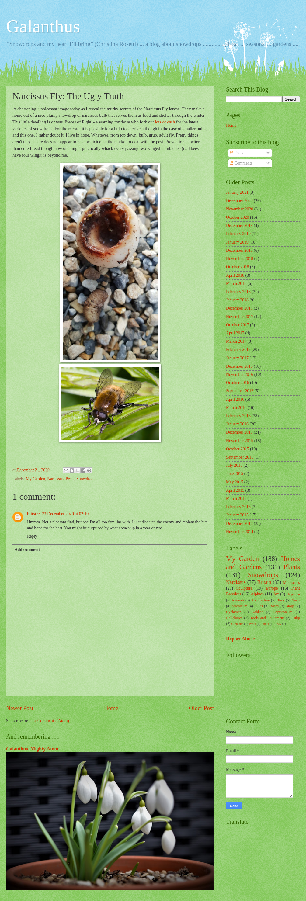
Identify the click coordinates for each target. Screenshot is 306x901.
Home (111, 708)
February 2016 (238, 416)
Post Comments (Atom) (49, 721)
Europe (272, 588)
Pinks (265, 624)
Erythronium (283, 612)
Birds (280, 600)
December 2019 (239, 225)
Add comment (27, 549)
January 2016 (237, 424)
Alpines (257, 594)
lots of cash (165, 122)
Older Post (201, 708)
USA (277, 624)
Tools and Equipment (267, 618)
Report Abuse (240, 638)
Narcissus (55, 478)
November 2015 (239, 440)
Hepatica (293, 594)
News (295, 600)
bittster (33, 513)
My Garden (35, 478)
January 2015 (237, 515)
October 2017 (237, 325)
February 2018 (238, 291)
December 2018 (239, 250)
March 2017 (236, 341)
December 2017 (239, 308)
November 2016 (239, 374)
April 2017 (235, 333)
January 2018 (237, 300)
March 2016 (236, 407)
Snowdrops (85, 478)
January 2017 (237, 358)
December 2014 (239, 523)
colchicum (239, 606)
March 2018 (236, 283)
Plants (291, 567)
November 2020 (239, 209)
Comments (241, 163)
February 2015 (238, 506)
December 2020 (239, 201)
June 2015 (234, 473)
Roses (274, 606)
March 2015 (236, 498)
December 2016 (239, 366)
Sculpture (244, 588)
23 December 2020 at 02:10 (65, 513)
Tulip (296, 618)
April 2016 (235, 399)
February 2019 (238, 233)
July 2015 (234, 465)
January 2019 (237, 242)
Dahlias (257, 612)
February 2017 (238, 349)
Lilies (258, 606)
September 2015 (239, 457)
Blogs (290, 606)
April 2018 (235, 275)
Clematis (237, 624)
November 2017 (239, 316)
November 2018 (239, 258)
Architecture (260, 600)
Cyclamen (233, 612)
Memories (291, 582)
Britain (264, 582)
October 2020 (237, 217)
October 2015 (237, 449)
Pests (70, 478)
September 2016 (239, 391)
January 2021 (237, 192)
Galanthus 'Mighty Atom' (33, 748)
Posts (236, 153)
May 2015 (234, 482)
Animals (237, 600)
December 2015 (239, 432)
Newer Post (19, 708)
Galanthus (43, 26)
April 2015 (235, 490)
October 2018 (237, 267)
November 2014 (239, 531)
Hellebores (234, 618)
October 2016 (237, 382)
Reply (32, 536)
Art (276, 594)
